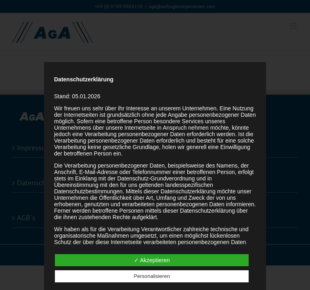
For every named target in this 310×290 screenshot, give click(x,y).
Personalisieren (152, 276)
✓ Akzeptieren (152, 260)
